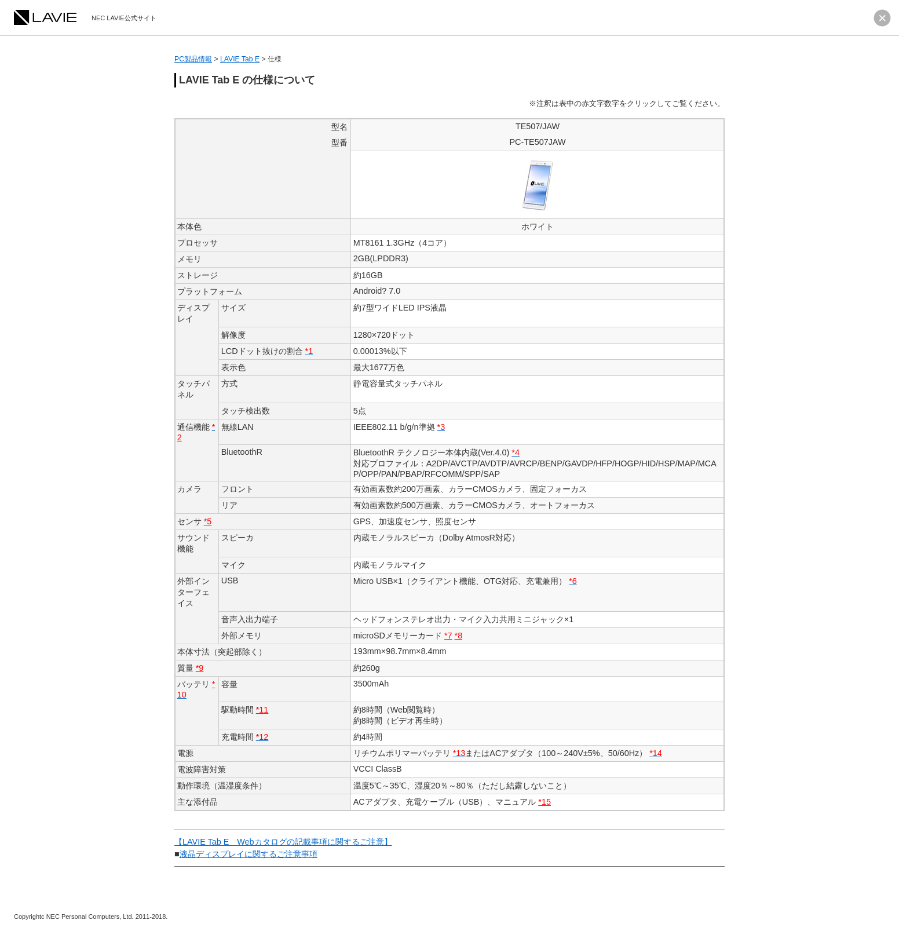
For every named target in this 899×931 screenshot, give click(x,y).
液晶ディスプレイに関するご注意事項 (248, 854)
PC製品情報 (193, 59)
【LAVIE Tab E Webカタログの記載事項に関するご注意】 (283, 841)
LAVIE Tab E (240, 59)
